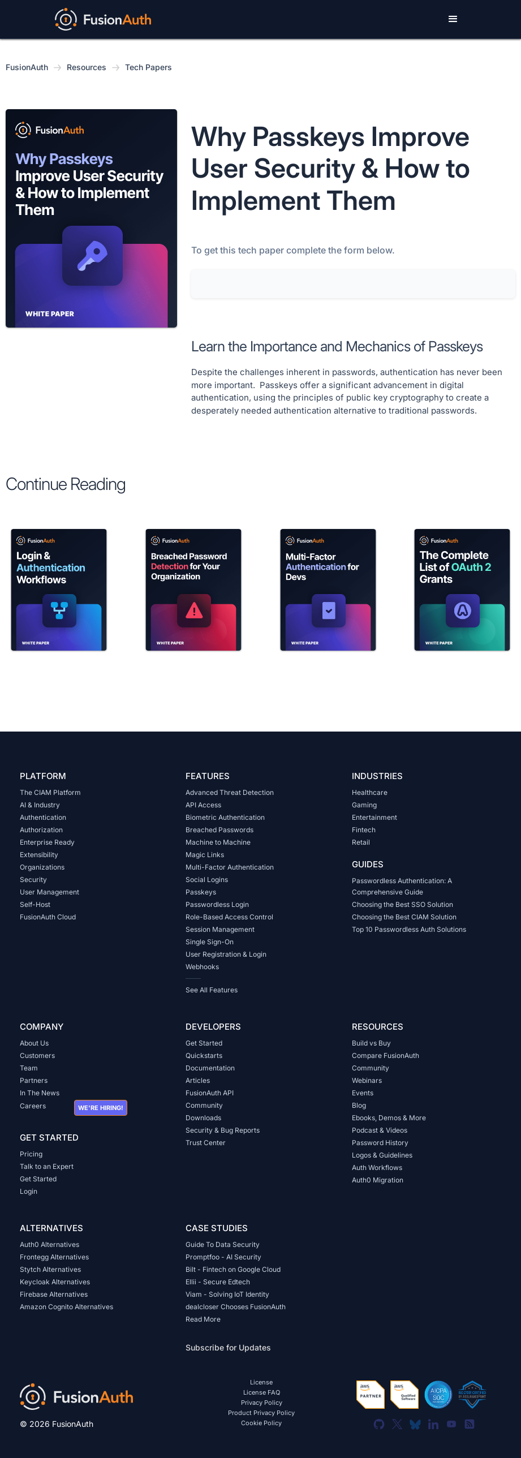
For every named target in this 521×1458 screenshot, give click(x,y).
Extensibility (39, 854)
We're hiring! (100, 1108)
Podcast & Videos (379, 1130)
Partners (34, 1080)
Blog (359, 1105)
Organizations (42, 867)
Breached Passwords (219, 829)
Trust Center (206, 1142)
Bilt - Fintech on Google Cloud (233, 1269)
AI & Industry (40, 805)
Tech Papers (148, 67)
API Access (203, 805)
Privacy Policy (261, 1403)
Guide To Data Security (223, 1244)
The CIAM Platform (50, 792)
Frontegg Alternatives (54, 1257)
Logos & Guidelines (382, 1155)
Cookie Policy (261, 1423)
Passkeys (201, 892)
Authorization (41, 829)
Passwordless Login (217, 904)
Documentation (210, 1068)
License (261, 1382)
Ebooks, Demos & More (389, 1117)
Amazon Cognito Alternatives (66, 1306)
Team (29, 1068)
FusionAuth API (210, 1093)
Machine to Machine (218, 842)
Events (362, 1093)
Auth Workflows (377, 1167)
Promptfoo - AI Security (223, 1257)
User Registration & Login (226, 954)
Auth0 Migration (377, 1180)
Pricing (31, 1154)
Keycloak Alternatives (55, 1282)
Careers (33, 1106)
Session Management (220, 929)
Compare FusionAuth (385, 1055)
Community (204, 1105)
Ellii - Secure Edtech (218, 1282)
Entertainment (374, 817)
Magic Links (205, 854)
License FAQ (261, 1392)
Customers (37, 1055)
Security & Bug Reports (223, 1130)
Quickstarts (204, 1055)
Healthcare (369, 792)
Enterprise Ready (47, 842)
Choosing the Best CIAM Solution (404, 917)
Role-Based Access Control (229, 917)
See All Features (212, 990)
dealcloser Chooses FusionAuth (236, 1306)
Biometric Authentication (225, 817)
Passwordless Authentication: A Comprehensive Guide (402, 886)
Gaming (364, 805)
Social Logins (207, 879)
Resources (86, 67)
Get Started (38, 1179)
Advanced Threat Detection (230, 792)
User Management (49, 892)
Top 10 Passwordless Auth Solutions (409, 929)
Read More (203, 1319)
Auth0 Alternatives (49, 1244)
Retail (361, 842)
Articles (198, 1080)
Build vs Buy (371, 1043)
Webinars (367, 1080)
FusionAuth (27, 67)
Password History (380, 1142)
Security (33, 879)
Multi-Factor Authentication (230, 867)
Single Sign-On (210, 941)
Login (28, 1191)
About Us (34, 1043)
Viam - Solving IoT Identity (227, 1294)
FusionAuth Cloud (48, 917)
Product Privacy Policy (261, 1413)
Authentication (43, 817)
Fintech (364, 829)
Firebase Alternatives (54, 1294)
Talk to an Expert (47, 1166)
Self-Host (35, 904)
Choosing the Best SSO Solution (402, 904)
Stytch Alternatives (50, 1269)
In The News (39, 1093)
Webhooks (202, 966)
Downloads (203, 1117)
